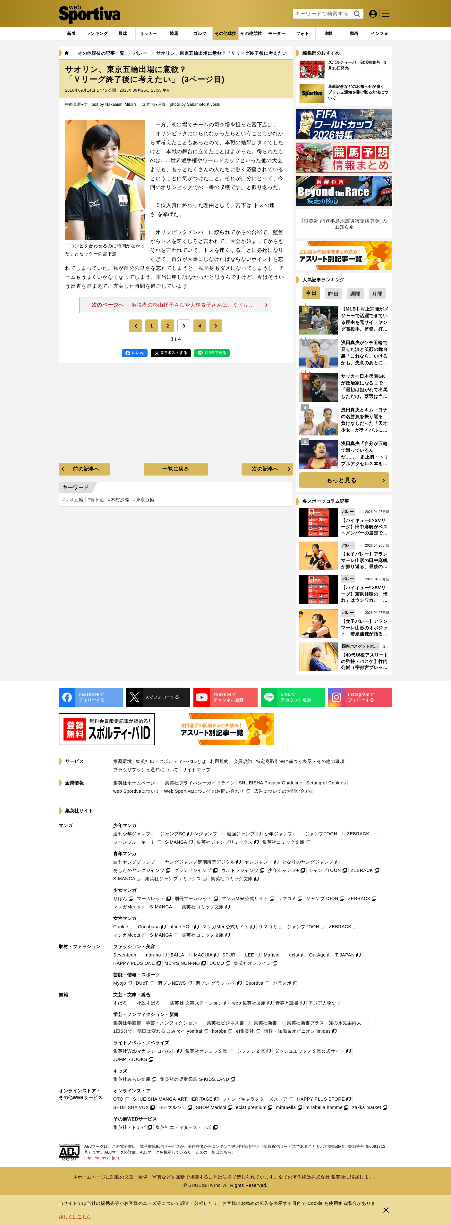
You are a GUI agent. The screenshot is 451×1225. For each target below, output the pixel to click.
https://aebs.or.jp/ (102, 1158)
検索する (356, 14)
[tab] (122, 33)
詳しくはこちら (75, 1216)
